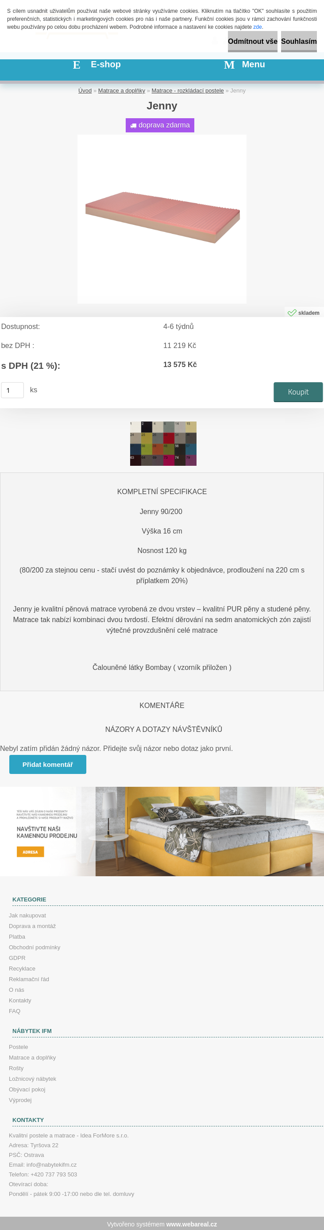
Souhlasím (299, 41)
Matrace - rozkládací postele (188, 89)
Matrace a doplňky (121, 89)
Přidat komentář (48, 763)
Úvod (85, 89)
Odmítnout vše (253, 41)
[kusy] (12, 389)
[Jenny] (162, 136)
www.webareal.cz (191, 1222)
